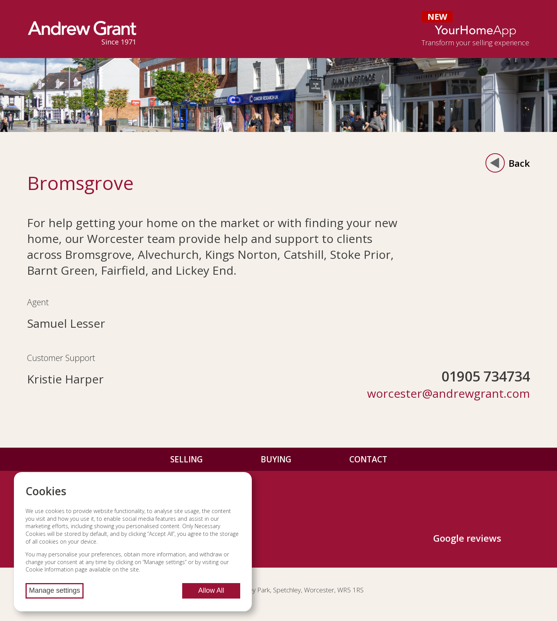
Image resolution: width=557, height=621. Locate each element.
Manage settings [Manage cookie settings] (54, 590)
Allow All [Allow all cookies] (211, 590)
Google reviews (467, 538)
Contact (368, 459)
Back (507, 163)
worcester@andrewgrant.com (448, 393)
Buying (276, 459)
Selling (186, 459)
